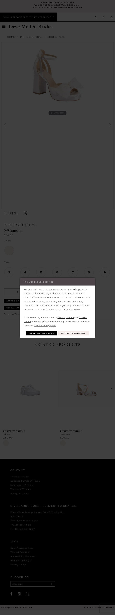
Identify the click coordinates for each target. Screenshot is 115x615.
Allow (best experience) (57, 329)
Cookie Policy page (45, 321)
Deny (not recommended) (57, 336)
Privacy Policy (66, 313)
